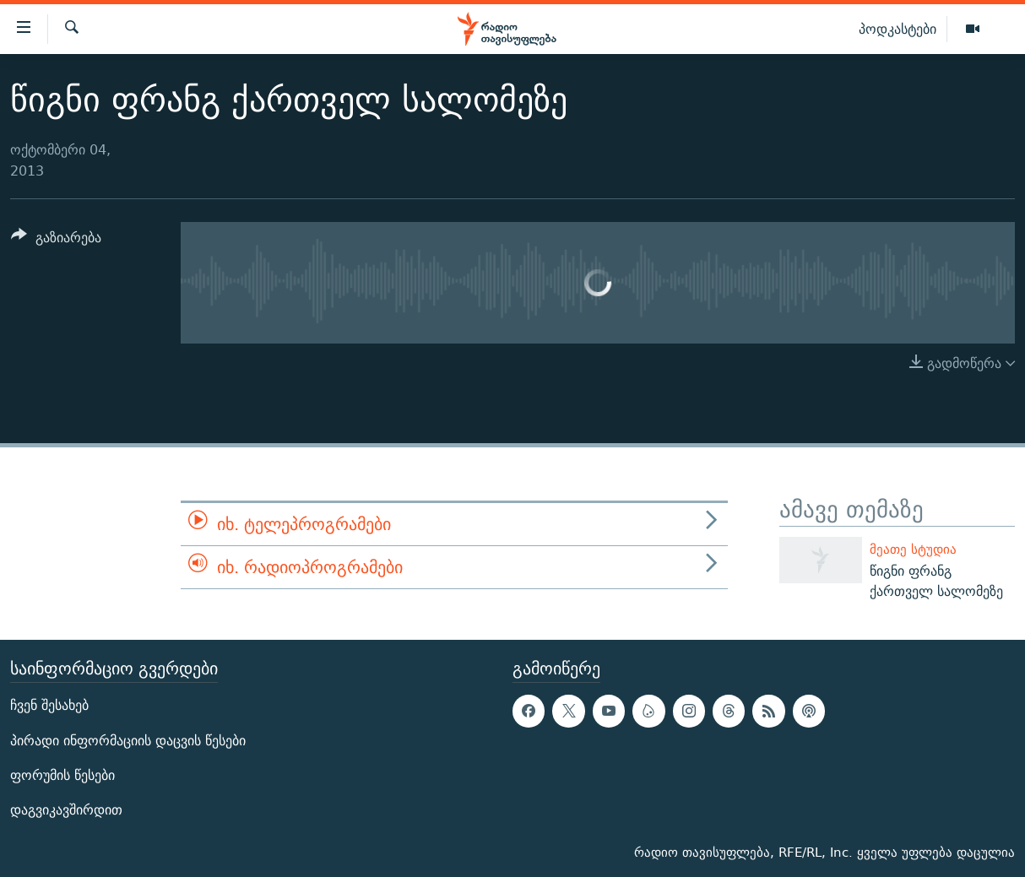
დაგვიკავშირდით (66, 809)
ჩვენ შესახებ (49, 705)
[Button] (56, 240)
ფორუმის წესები (62, 775)
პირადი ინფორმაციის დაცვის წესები (128, 739)
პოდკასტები (897, 29)
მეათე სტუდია (913, 549)
